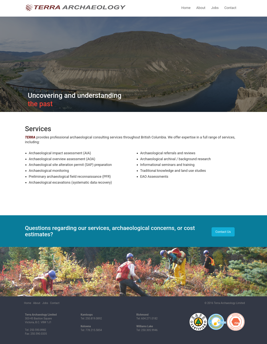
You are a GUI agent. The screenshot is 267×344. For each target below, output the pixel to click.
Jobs (215, 8)
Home (185, 8)
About (200, 8)
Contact (230, 8)
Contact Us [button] (223, 232)
